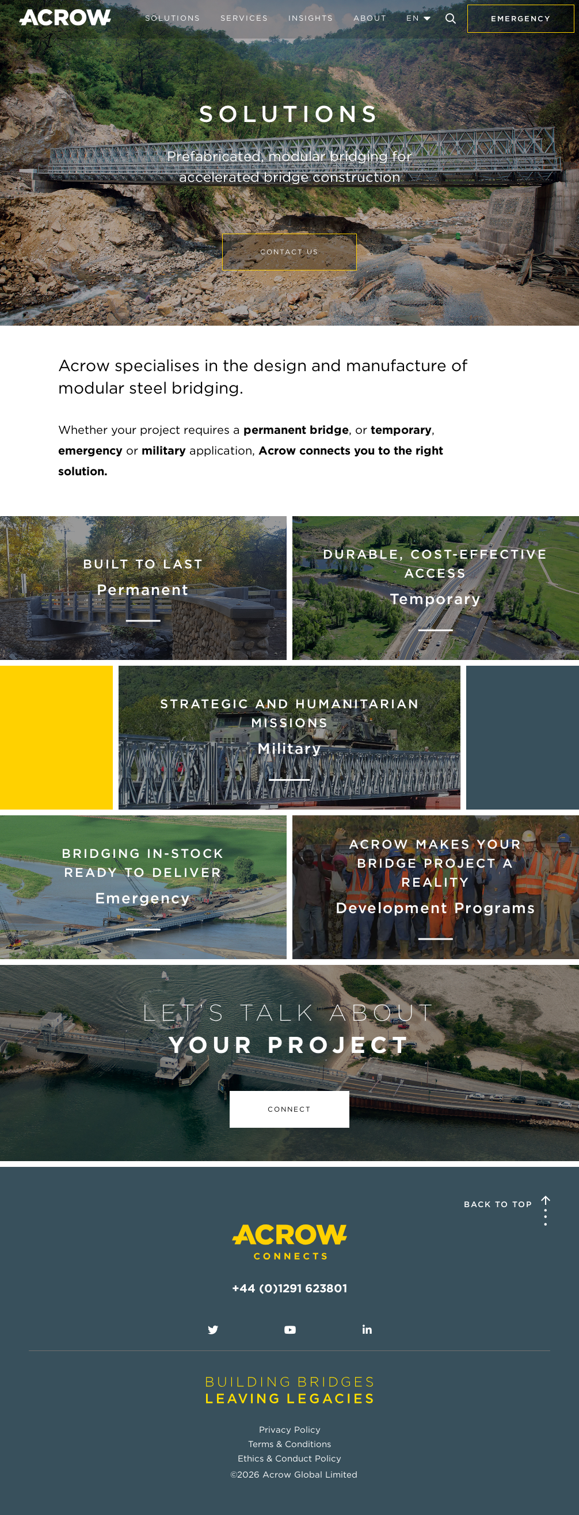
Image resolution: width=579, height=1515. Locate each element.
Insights (310, 18)
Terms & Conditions (289, 1444)
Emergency (521, 18)
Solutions (172, 18)
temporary (401, 430)
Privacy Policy (290, 1430)
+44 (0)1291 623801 (289, 1288)
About (370, 18)
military (164, 450)
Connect (289, 1109)
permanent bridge (296, 430)
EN (413, 18)
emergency (90, 450)
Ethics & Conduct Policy (289, 1458)
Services (244, 18)
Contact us (289, 251)
